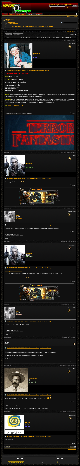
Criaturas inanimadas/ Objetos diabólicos (21, 25)
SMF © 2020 (34, 458)
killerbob (27, 422)
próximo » (74, 31)
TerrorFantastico (9, 19)
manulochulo (33, 378)
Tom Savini (36, 53)
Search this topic (17, 34)
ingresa (65, 4)
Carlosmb (29, 163)
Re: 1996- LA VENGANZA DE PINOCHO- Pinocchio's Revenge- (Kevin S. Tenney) (29, 178)
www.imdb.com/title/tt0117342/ (16, 105)
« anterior (69, 31)
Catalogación (11, 22)
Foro (7, 20)
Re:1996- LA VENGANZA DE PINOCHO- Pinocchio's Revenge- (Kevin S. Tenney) (29, 436)
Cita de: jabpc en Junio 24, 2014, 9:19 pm (13, 271)
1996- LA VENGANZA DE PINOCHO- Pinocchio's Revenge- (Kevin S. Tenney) (32, 26)
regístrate (70, 4)
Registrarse (39, 14)
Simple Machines (38, 458)
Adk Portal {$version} (44, 458)
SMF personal (49, 458)
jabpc (17, 215)
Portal (5, 14)
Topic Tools (8, 34)
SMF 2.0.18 (30, 458)
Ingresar (30, 14)
